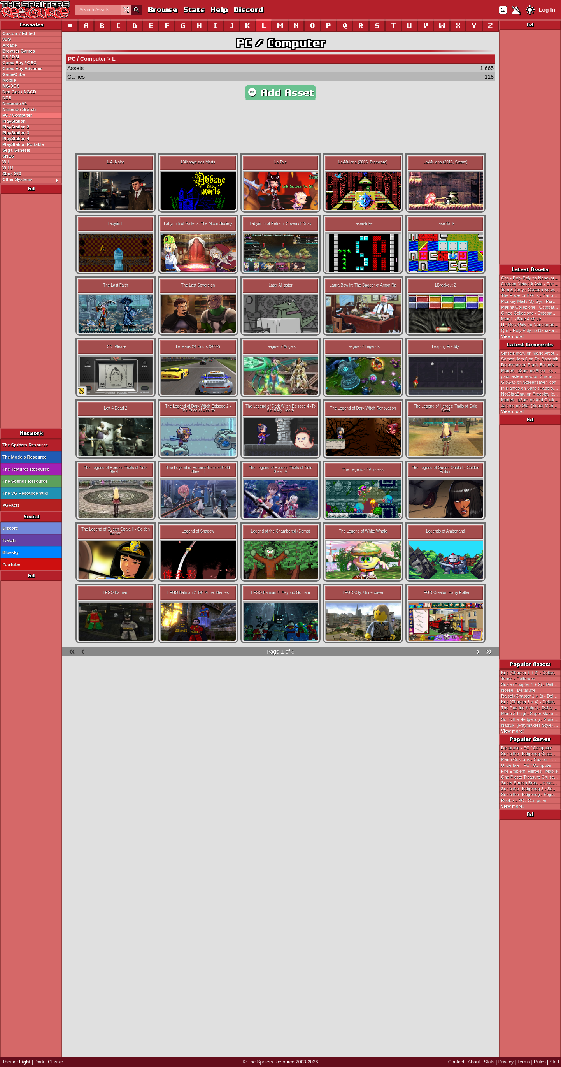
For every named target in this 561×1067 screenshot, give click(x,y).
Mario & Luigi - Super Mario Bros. (531, 713)
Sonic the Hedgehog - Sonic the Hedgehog (531, 719)
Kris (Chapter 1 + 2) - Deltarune (531, 672)
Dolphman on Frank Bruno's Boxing (531, 364)
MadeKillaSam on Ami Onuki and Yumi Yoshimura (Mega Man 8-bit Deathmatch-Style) (531, 399)
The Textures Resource (25, 469)
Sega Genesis (16, 150)
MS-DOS (10, 86)
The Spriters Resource (25, 445)
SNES (8, 156)
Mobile (9, 80)
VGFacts (11, 505)
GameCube (13, 74)
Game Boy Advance (22, 68)
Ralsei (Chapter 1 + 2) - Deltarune (531, 696)
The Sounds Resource (24, 481)
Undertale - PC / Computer (526, 765)
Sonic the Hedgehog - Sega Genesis (531, 794)
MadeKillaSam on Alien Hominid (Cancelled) (531, 370)
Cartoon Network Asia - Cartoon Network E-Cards (531, 283)
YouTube (11, 564)
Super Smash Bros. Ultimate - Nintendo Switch (531, 782)
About (474, 1062)
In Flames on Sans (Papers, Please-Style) (531, 388)
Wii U (7, 167)
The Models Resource (24, 457)
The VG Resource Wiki (25, 493)
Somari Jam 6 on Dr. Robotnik (529, 359)
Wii (5, 162)
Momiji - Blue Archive (521, 318)
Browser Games (18, 51)
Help (219, 9)
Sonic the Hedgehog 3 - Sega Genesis (531, 788)
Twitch (9, 540)
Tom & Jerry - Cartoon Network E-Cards (531, 289)
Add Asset (280, 92)
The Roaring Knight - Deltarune (530, 707)
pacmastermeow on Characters (531, 376)
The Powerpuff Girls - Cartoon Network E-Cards (531, 295)
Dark (39, 1062)
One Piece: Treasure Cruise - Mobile (531, 777)
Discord (248, 9)
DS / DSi (10, 56)
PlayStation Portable (23, 144)
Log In (547, 10)
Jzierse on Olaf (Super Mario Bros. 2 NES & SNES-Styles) (531, 405)
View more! (512, 336)
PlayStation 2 (15, 127)
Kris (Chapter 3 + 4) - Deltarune (531, 702)
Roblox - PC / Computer (524, 800)
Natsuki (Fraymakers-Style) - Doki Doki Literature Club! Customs (531, 725)
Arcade (9, 45)
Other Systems (32, 179)
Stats (193, 9)
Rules (540, 1062)
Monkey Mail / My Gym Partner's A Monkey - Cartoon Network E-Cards (531, 301)
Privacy (506, 1062)
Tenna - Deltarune (518, 678)
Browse (162, 9)
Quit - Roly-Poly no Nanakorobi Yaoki (531, 330)
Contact (456, 1062)
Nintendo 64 (14, 103)
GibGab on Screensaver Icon (528, 382)
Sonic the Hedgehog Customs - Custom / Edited (531, 753)
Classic (55, 1062)
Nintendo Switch (19, 109)
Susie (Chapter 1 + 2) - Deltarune (531, 684)
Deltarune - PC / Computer (526, 747)
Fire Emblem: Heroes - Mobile (529, 771)
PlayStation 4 (15, 138)
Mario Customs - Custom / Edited (531, 759)
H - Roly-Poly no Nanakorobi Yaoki (531, 324)
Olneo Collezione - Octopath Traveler (531, 313)
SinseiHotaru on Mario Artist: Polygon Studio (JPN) (531, 353)
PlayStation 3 (15, 132)
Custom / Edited (18, 33)
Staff (554, 1062)
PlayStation (14, 121)
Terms (523, 1062)
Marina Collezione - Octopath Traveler (531, 307)
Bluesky (10, 552)
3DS (6, 39)
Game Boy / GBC (19, 62)
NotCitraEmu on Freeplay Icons (531, 394)
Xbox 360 (11, 173)
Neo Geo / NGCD (19, 92)
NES (6, 97)
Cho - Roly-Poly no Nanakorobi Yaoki (531, 278)
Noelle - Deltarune (518, 690)
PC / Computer (17, 115)
